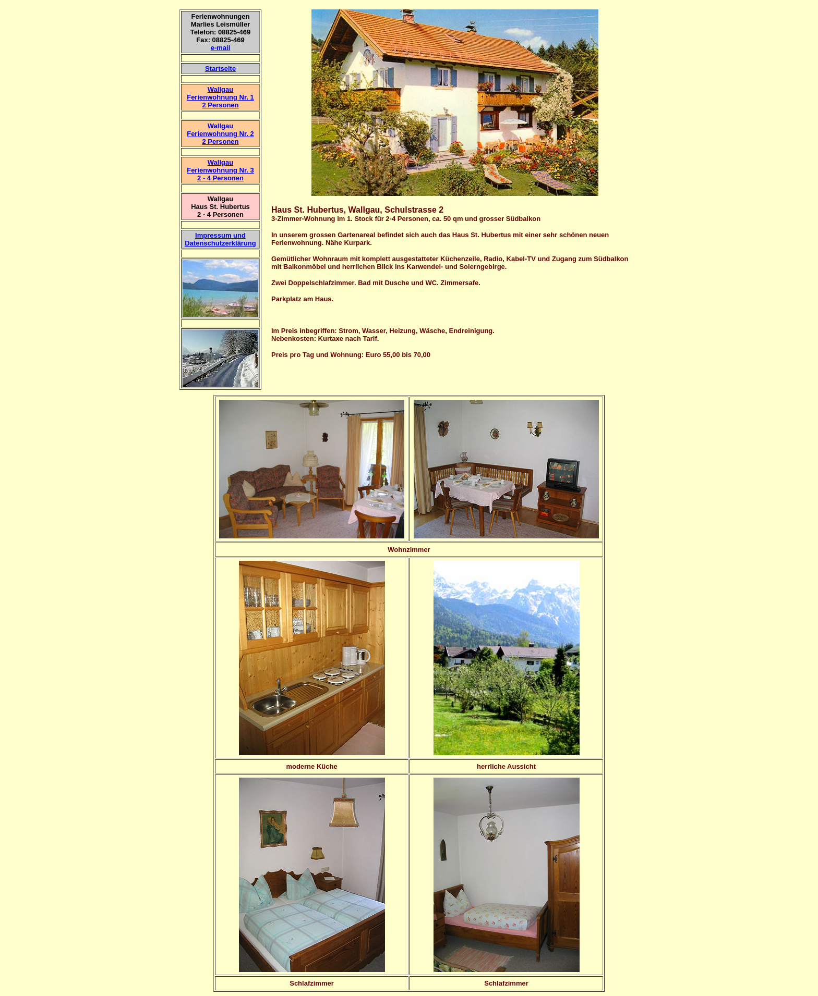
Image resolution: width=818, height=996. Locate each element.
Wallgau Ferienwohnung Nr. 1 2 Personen (220, 97)
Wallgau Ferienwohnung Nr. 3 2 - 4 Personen (220, 170)
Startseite (220, 68)
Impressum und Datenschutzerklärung (220, 239)
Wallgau (220, 126)
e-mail (221, 48)
